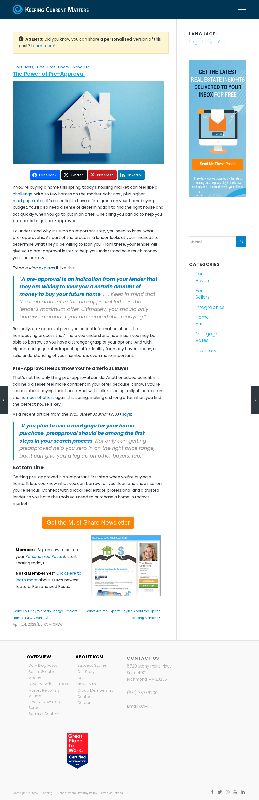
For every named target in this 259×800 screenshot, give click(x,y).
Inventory (206, 350)
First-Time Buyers (53, 67)
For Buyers (24, 67)
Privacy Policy (87, 793)
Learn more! (43, 46)
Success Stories (92, 665)
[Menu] (240, 9)
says (126, 414)
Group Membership (95, 690)
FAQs (82, 677)
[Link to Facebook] (212, 792)
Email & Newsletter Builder (46, 704)
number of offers (37, 398)
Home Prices (202, 320)
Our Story (86, 671)
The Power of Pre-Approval (49, 74)
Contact (85, 696)
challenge (22, 194)
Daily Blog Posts (43, 665)
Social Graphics (43, 671)
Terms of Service (111, 793)
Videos (35, 677)
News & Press (89, 684)
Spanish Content (44, 713)
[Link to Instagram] (227, 792)
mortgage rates (29, 201)
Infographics (206, 307)
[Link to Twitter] (220, 792)
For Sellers (203, 293)
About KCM (89, 657)
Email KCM (137, 706)
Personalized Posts (43, 556)
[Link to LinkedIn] (242, 792)
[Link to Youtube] (235, 792)
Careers (84, 702)
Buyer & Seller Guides (48, 684)
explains (47, 268)
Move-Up (81, 67)
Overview (39, 657)
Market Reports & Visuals (44, 693)
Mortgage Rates (206, 337)
